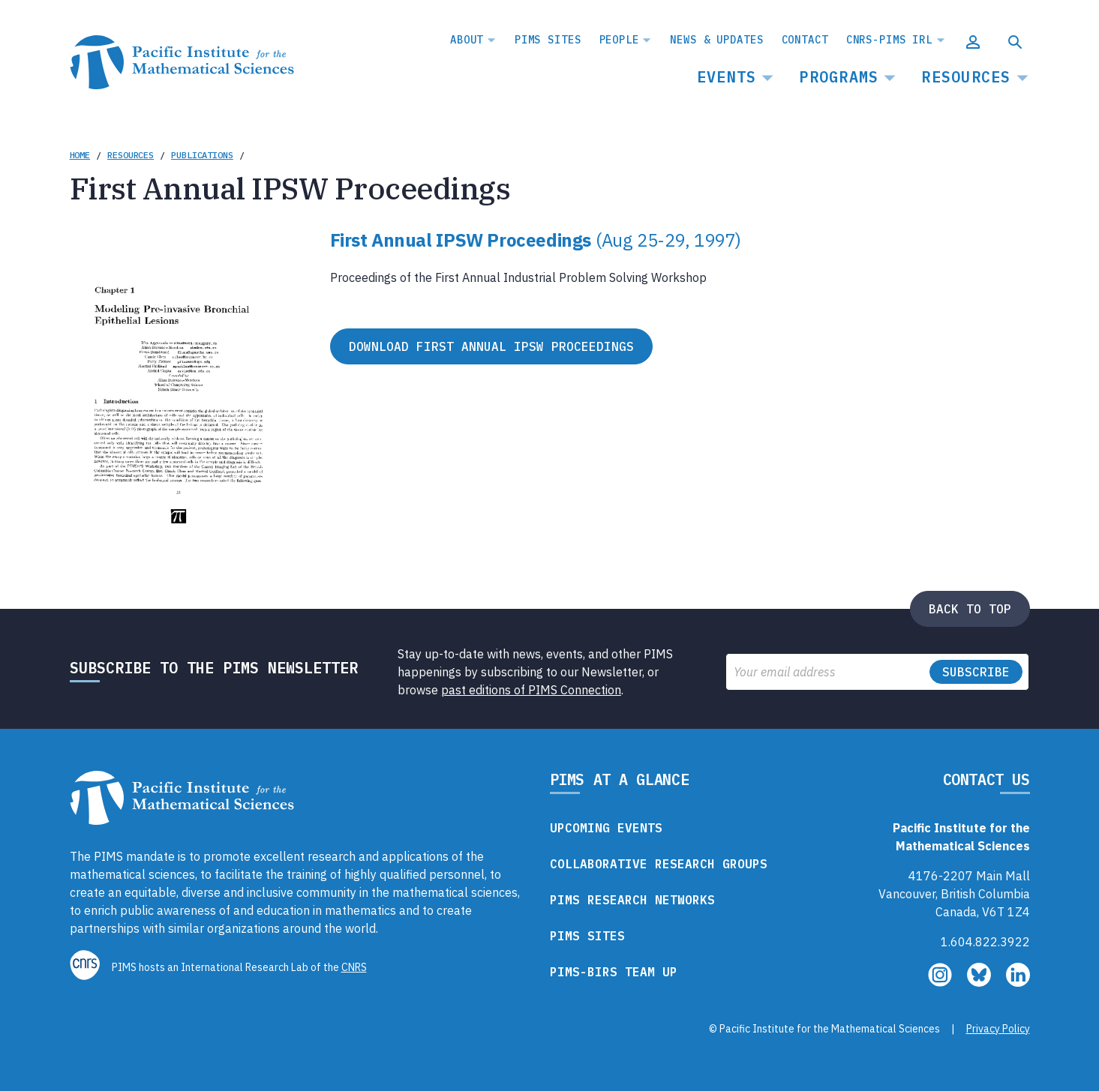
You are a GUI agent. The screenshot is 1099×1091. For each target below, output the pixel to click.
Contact (805, 39)
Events (727, 77)
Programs (838, 77)
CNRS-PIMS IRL (889, 39)
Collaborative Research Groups (658, 863)
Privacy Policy (998, 1029)
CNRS (354, 967)
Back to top (970, 608)
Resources (965, 77)
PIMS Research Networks (632, 899)
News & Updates (716, 39)
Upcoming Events (606, 827)
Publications (202, 154)
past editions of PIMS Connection (531, 689)
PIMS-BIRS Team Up (613, 971)
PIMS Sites (548, 39)
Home (80, 154)
